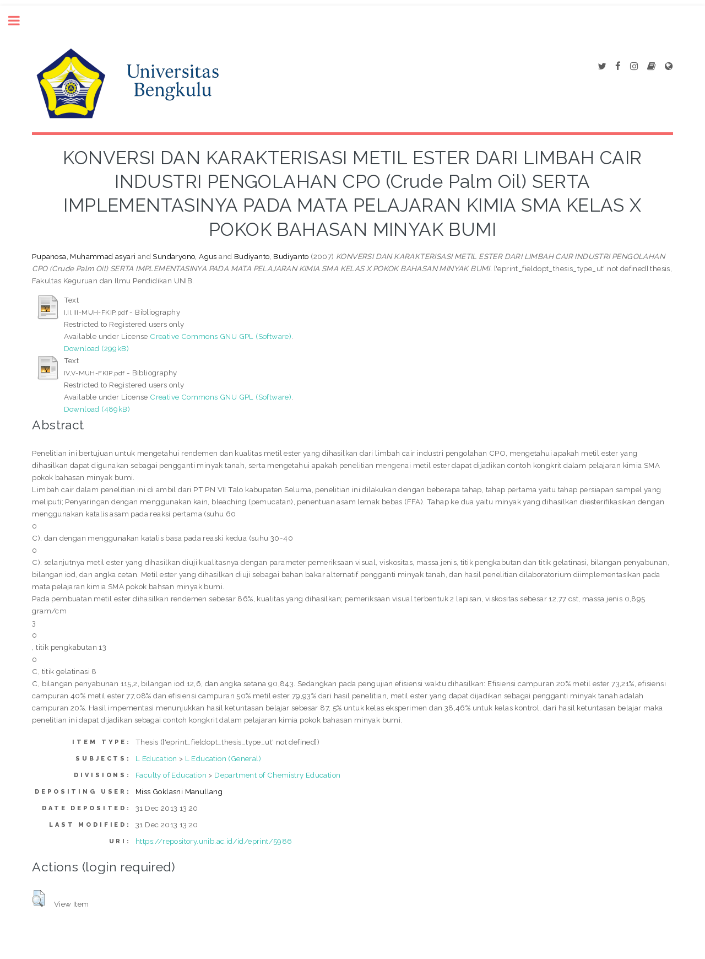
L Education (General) (223, 758)
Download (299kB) (96, 348)
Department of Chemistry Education (277, 775)
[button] (38, 898)
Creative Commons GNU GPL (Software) (220, 336)
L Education (156, 758)
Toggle (20, 20)
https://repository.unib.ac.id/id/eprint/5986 (213, 841)
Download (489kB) (97, 409)
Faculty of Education (171, 775)
